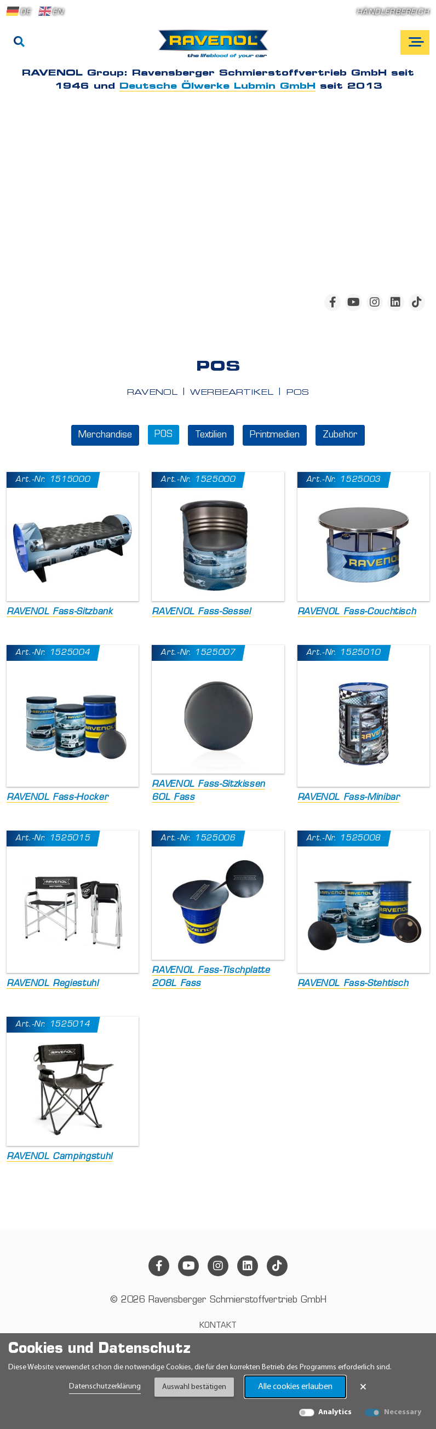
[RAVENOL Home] (216, 48)
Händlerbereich (393, 12)
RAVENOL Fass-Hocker (57, 797)
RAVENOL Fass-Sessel (201, 612)
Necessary (402, 1412)
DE (19, 11)
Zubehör (340, 435)
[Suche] (19, 43)
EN (51, 11)
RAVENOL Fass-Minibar (348, 797)
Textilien (211, 435)
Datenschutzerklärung (105, 1386)
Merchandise (105, 435)
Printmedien (275, 435)
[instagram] (374, 302)
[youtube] (353, 302)
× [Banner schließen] (363, 1386)
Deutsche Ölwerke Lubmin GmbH (217, 86)
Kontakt (218, 1326)
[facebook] (332, 302)
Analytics (335, 1412)
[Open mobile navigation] (414, 42)
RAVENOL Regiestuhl (53, 983)
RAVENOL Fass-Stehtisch (353, 983)
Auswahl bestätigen (194, 1387)
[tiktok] (417, 302)
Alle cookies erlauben (295, 1386)
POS (163, 434)
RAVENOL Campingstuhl (59, 1157)
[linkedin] (395, 302)
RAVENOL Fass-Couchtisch (356, 612)
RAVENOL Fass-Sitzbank (59, 612)
